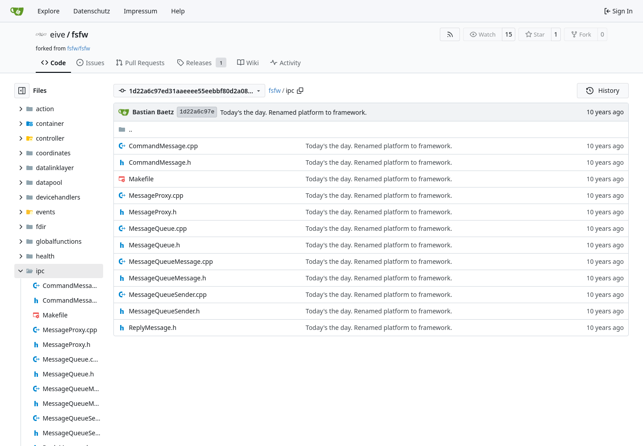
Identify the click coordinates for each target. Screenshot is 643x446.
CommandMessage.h (160, 162)
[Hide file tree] (21, 90)
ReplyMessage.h (152, 327)
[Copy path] (300, 91)
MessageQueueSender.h (164, 311)
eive (57, 34)
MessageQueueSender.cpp (167, 294)
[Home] (16, 11)
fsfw (79, 34)
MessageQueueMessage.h (167, 278)
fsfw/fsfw (78, 48)
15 (508, 34)
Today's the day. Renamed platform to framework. (293, 112)
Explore (48, 11)
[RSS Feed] (450, 34)
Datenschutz (91, 11)
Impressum (140, 11)
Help (178, 11)
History (602, 90)
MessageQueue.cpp (158, 228)
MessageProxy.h (152, 212)
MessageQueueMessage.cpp (171, 261)
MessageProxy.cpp (156, 195)
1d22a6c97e (197, 111)
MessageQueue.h (154, 245)
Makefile (141, 179)
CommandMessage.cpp (163, 146)
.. (125, 129)
